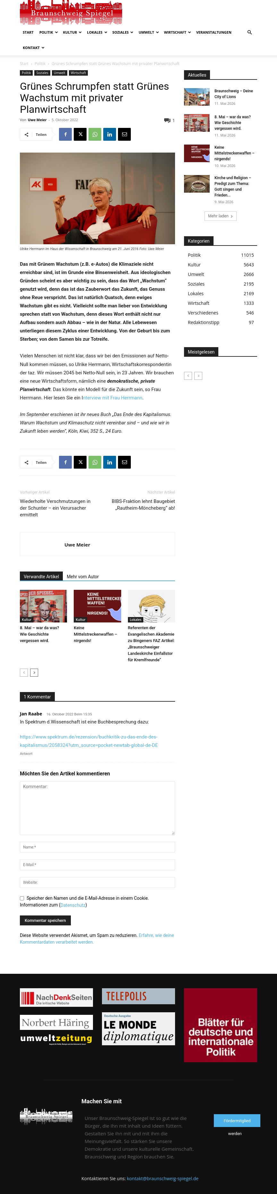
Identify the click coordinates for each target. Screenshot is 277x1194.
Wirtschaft (177, 32)
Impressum (202, 1188)
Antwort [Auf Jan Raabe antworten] (26, 738)
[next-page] (34, 657)
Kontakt (34, 47)
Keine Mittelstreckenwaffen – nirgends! (95, 619)
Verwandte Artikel (41, 561)
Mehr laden (220, 200)
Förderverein (230, 1188)
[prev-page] (24, 657)
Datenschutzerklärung (166, 1188)
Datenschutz (73, 889)
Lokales (97, 32)
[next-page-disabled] (198, 360)
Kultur (72, 32)
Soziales (123, 32)
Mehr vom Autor (83, 561)
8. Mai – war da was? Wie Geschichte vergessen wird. (39, 619)
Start (28, 32)
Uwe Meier (37, 104)
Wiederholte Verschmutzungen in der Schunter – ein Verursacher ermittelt (55, 492)
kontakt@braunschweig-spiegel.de (162, 1163)
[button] (249, 32)
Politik (48, 32)
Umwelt (148, 32)
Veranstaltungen (213, 32)
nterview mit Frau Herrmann (112, 382)
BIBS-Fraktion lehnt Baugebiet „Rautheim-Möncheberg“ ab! (143, 489)
